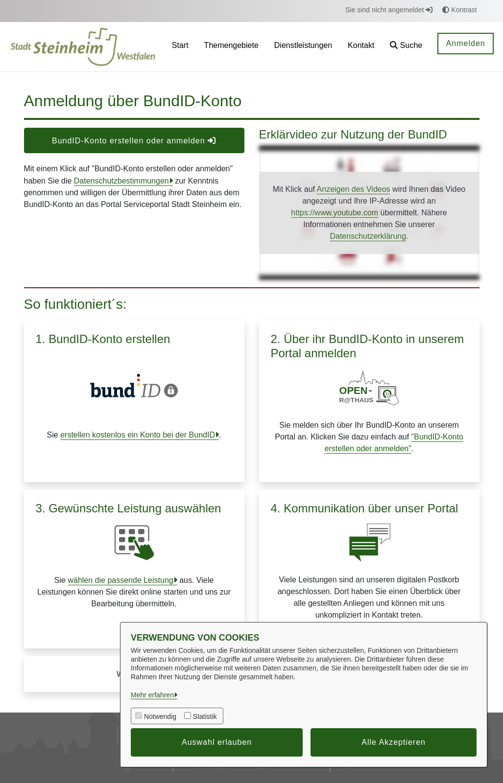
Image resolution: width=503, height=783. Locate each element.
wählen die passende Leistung (120, 580)
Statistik (205, 716)
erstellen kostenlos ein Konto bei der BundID (137, 435)
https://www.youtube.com (334, 212)
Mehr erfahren (152, 695)
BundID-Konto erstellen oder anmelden (134, 141)
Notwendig (160, 716)
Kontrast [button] (459, 10)
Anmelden (465, 43)
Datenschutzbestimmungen (121, 181)
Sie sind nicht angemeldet (388, 10)
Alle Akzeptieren (393, 742)
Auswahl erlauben (217, 742)
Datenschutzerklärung (368, 236)
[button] (406, 46)
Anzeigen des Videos (353, 189)
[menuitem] (180, 46)
